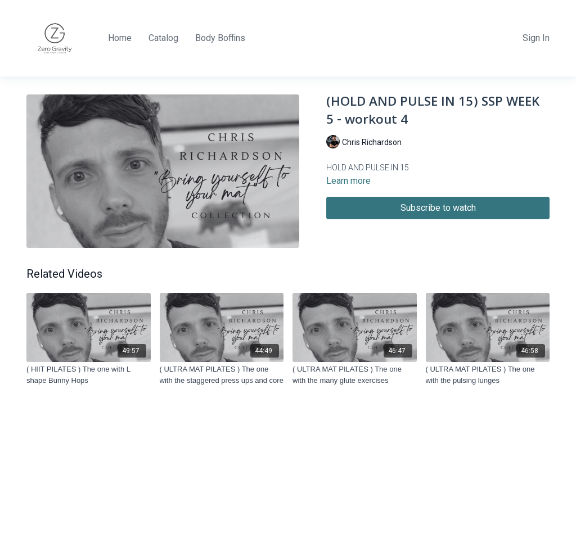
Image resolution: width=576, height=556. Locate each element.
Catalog (163, 38)
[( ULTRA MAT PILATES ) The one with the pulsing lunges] (488, 375)
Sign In (536, 38)
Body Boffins (220, 38)
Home (120, 38)
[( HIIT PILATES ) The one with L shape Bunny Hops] (88, 375)
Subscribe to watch (438, 207)
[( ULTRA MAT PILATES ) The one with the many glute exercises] (354, 375)
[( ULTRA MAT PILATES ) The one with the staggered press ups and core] (222, 375)
